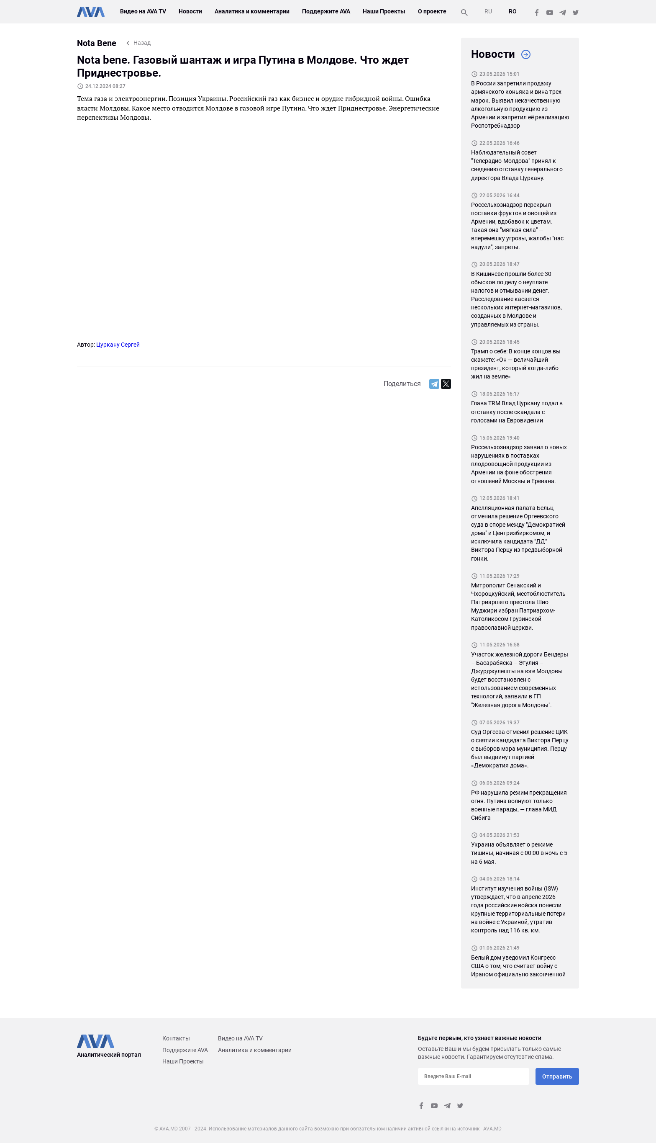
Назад (142, 42)
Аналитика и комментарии (252, 11)
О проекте (431, 11)
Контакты (176, 1038)
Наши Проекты (384, 11)
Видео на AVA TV (143, 11)
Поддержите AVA (326, 11)
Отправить (557, 1076)
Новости (190, 11)
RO (513, 11)
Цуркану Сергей (118, 344)
